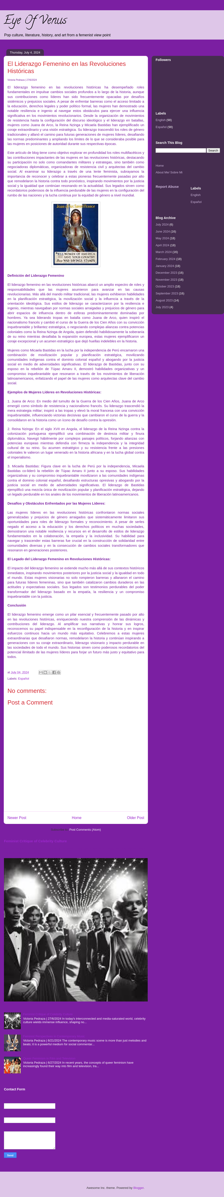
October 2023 (165, 286)
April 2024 (162, 245)
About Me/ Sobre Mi (169, 172)
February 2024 (165, 259)
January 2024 (165, 266)
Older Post (135, 818)
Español (23, 678)
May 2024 (162, 238)
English (161, 120)
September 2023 (167, 293)
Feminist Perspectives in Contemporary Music (54, 1036)
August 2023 (164, 300)
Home (77, 818)
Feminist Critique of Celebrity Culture (35, 841)
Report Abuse (167, 187)
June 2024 (163, 231)
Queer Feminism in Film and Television (49, 1058)
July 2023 (162, 307)
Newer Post (16, 818)
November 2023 (166, 279)
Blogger (138, 1188)
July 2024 (162, 224)
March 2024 (164, 252)
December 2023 (166, 272)
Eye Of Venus (35, 21)
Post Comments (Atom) (85, 829)
